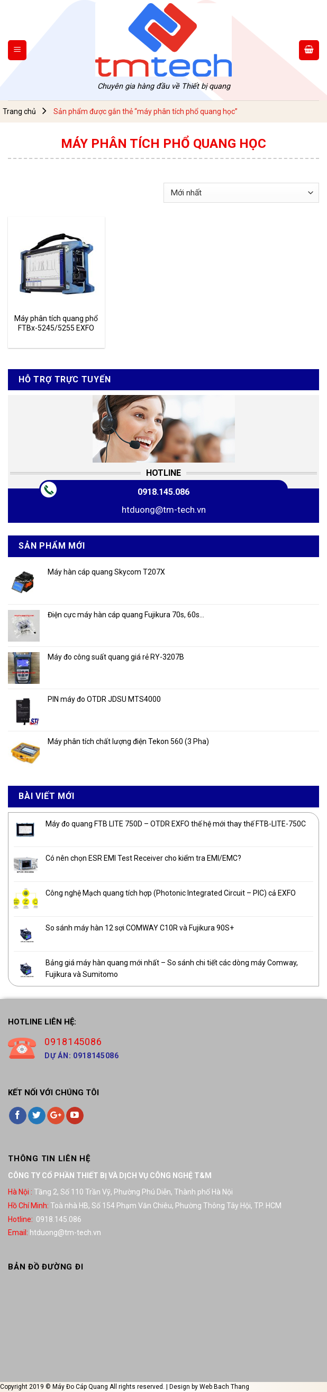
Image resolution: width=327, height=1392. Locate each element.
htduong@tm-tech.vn (164, 509)
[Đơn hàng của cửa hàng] (241, 193)
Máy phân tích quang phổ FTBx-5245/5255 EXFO (56, 323)
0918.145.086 (163, 492)
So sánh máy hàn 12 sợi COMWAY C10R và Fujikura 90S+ (140, 928)
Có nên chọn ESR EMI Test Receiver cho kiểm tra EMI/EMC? (143, 858)
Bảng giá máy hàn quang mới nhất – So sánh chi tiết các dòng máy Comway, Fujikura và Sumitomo (172, 968)
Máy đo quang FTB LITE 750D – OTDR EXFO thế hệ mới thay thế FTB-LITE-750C (176, 824)
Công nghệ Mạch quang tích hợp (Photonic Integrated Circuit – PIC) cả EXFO (171, 893)
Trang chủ (19, 111)
